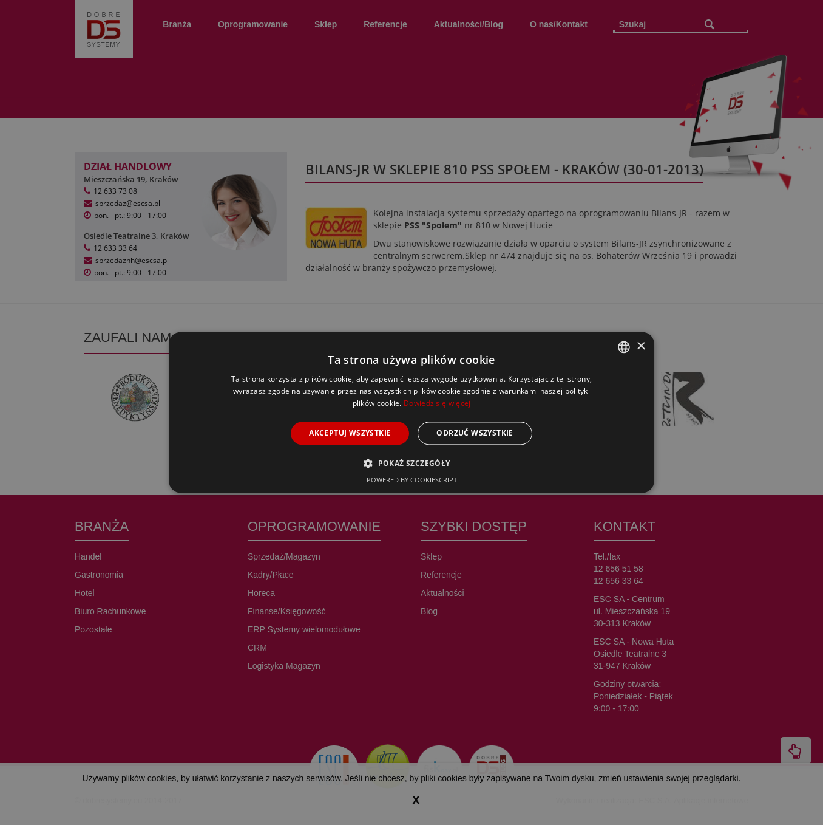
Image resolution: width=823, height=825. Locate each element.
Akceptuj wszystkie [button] (350, 433)
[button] (411, 463)
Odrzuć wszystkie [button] (474, 433)
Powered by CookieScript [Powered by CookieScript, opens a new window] (412, 480)
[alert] (411, 412)
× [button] (640, 346)
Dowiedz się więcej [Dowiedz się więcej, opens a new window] (437, 403)
